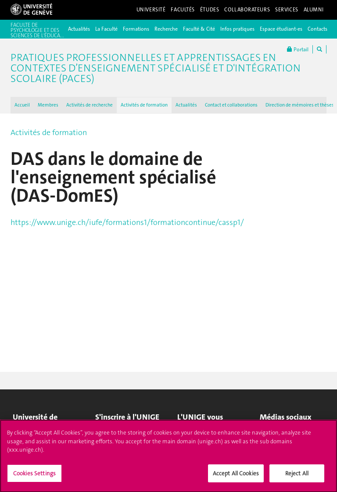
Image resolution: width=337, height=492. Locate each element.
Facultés (183, 9)
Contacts (317, 28)
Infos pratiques (237, 28)
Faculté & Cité (199, 28)
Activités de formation (144, 105)
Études (209, 9)
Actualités (79, 28)
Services (286, 9)
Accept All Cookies (236, 477)
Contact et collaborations (231, 105)
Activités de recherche (89, 105)
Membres (48, 105)
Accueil (22, 105)
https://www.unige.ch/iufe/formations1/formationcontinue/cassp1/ (128, 222)
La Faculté (106, 28)
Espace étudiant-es (281, 28)
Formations (136, 28)
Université (151, 9)
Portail (297, 49)
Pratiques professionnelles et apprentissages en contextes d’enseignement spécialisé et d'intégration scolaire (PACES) (156, 68)
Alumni (314, 9)
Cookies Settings (34, 477)
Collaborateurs (247, 9)
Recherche (166, 28)
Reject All (296, 477)
